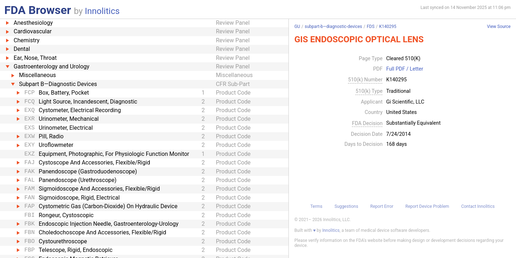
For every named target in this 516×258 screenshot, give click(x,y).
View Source (499, 26)
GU (297, 26)
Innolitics (102, 11)
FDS (370, 26)
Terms (316, 206)
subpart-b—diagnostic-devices (333, 26)
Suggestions (346, 206)
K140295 (387, 26)
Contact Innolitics (477, 206)
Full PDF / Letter (404, 69)
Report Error (381, 206)
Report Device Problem (427, 206)
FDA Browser (37, 10)
